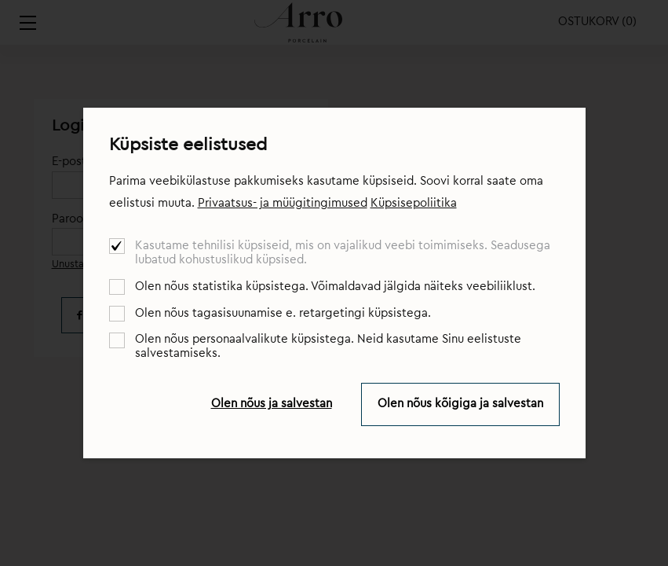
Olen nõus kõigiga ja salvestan (460, 404)
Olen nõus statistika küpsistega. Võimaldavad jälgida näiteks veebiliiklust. (335, 286)
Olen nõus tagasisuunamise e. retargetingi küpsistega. (283, 313)
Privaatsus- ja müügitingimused (282, 203)
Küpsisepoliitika (414, 203)
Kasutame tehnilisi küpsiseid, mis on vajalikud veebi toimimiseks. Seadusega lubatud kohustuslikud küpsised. (342, 253)
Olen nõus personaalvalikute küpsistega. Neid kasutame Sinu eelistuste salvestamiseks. (328, 346)
